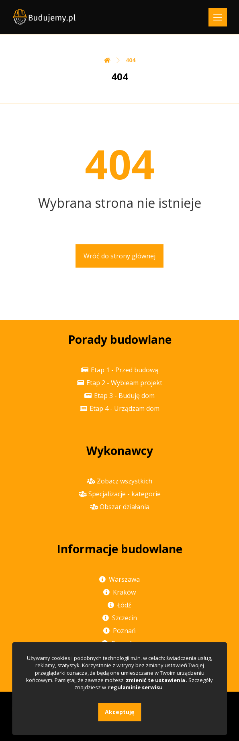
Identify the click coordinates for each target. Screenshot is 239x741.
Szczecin (119, 617)
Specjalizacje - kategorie (120, 493)
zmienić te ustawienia (155, 680)
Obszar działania (119, 506)
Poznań (119, 630)
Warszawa (119, 579)
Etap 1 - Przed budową (119, 369)
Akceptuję (119, 712)
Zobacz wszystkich (119, 481)
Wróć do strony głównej (119, 256)
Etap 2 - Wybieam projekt (119, 382)
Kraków (119, 592)
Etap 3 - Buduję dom (119, 395)
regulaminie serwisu (135, 687)
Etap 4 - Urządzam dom (119, 408)
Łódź (119, 605)
